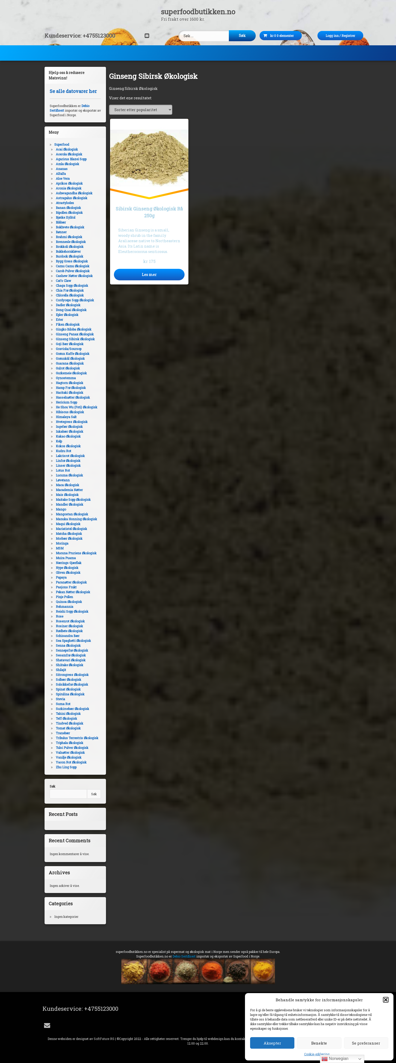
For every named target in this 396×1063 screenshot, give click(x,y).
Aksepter (272, 1043)
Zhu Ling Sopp (65, 767)
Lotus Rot (62, 470)
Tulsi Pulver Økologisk (71, 748)
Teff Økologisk (65, 718)
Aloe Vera (62, 178)
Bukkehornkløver (67, 251)
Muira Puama (65, 558)
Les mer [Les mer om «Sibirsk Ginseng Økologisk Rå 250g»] (149, 274)
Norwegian (335, 1059)
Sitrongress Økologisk (71, 675)
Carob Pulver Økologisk (72, 271)
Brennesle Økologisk (70, 242)
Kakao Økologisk (67, 436)
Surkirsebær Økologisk (71, 709)
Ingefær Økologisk (68, 426)
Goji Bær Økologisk (68, 344)
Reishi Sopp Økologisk (71, 611)
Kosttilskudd (182, 52)
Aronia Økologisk (67, 188)
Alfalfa (60, 174)
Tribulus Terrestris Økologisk (76, 738)
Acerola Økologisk (68, 154)
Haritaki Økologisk (68, 392)
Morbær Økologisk (68, 538)
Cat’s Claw (62, 281)
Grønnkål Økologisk (69, 358)
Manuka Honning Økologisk (75, 519)
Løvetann (62, 480)
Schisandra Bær (66, 636)
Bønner (60, 232)
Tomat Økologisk (67, 728)
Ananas (61, 169)
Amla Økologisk (66, 164)
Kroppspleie (229, 52)
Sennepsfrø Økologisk (71, 650)
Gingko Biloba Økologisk (72, 329)
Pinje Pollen (63, 597)
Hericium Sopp (65, 402)
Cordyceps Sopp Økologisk (74, 300)
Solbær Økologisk (67, 679)
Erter (58, 319)
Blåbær (60, 222)
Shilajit (60, 670)
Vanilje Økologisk (67, 757)
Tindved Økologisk (68, 723)
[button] (385, 999)
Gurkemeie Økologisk (70, 373)
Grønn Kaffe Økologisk (71, 354)
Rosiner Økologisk (68, 626)
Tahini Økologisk (67, 713)
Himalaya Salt (65, 417)
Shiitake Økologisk (68, 665)
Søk (51, 786)
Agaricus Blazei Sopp (70, 159)
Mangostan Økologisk (71, 514)
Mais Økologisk (66, 495)
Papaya (60, 577)
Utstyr (308, 52)
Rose (58, 616)
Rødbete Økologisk (68, 631)
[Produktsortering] (140, 110)
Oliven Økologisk (67, 572)
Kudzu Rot (62, 451)
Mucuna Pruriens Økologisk (75, 553)
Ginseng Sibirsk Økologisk (74, 339)
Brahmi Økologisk (68, 237)
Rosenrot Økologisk (69, 621)
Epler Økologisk (66, 315)
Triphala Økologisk (68, 743)
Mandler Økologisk (68, 504)
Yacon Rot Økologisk (70, 762)
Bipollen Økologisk (68, 212)
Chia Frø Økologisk (69, 290)
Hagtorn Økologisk (68, 383)
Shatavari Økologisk (69, 660)
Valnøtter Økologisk (69, 752)
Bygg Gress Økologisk (71, 261)
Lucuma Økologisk (68, 475)
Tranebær (62, 733)
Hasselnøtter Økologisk (72, 397)
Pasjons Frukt (65, 587)
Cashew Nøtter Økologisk (73, 276)
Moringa (61, 543)
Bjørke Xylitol (64, 217)
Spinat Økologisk (67, 689)
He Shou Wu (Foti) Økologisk (75, 407)
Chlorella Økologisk (69, 295)
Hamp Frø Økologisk (70, 388)
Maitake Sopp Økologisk (72, 499)
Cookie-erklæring (316, 1054)
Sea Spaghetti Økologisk (72, 641)
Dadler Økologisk (67, 305)
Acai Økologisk (66, 149)
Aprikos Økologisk (68, 183)
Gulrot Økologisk (67, 368)
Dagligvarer (106, 52)
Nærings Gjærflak (67, 563)
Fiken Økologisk (67, 324)
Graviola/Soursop (67, 349)
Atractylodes (64, 203)
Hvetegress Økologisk (71, 422)
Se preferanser (366, 1043)
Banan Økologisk (67, 208)
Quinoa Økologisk (68, 602)
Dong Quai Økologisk (70, 310)
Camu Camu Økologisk (71, 266)
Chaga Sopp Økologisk (71, 285)
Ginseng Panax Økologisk (74, 334)
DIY (144, 52)
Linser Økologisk (67, 465)
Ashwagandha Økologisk (73, 193)
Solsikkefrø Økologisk (71, 684)
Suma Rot (62, 704)
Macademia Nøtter (68, 490)
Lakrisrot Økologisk (69, 456)
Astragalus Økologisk (70, 198)
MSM (58, 548)
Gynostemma (65, 378)
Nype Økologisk (66, 568)
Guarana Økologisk (69, 363)
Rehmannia (63, 606)
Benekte (319, 1043)
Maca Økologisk (66, 485)
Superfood (62, 52)
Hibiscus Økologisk (69, 412)
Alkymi (272, 52)
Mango (60, 509)
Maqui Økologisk (67, 524)
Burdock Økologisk (68, 256)
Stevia (59, 699)
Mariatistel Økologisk (70, 529)
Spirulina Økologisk (69, 694)
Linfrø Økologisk (67, 461)
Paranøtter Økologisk (70, 582)
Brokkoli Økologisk (68, 247)
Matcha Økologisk (68, 534)
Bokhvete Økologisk (69, 227)
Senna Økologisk (67, 645)
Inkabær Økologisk (68, 431)
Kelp (58, 441)
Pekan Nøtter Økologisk (72, 592)
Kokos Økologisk (67, 446)
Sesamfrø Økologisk (70, 655)
